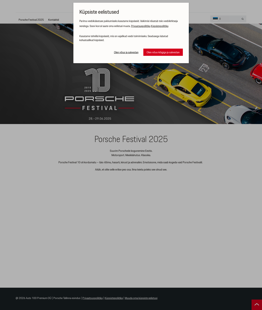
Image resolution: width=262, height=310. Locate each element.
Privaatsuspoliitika (140, 26)
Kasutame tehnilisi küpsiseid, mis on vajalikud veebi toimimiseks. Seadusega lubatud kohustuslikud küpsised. (123, 38)
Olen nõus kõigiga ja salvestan (163, 52)
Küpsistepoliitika (159, 26)
